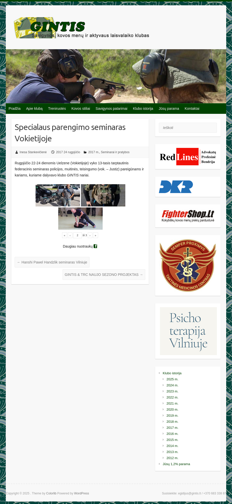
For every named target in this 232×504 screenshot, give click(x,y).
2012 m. (172, 458)
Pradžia (14, 109)
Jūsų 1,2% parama (176, 464)
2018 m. (172, 421)
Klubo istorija (143, 109)
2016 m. (172, 434)
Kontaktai (192, 109)
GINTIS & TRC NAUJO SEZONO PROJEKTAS (104, 275)
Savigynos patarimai (111, 109)
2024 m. (172, 385)
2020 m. (172, 409)
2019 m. (172, 415)
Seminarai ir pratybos (115, 152)
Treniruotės (57, 109)
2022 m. (172, 397)
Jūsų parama (169, 109)
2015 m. (172, 440)
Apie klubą (34, 109)
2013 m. (172, 452)
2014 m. (172, 446)
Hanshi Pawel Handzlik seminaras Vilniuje (52, 262)
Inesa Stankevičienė (33, 152)
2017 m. (93, 152)
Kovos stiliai (80, 109)
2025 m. (172, 379)
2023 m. (172, 391)
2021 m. (172, 403)
